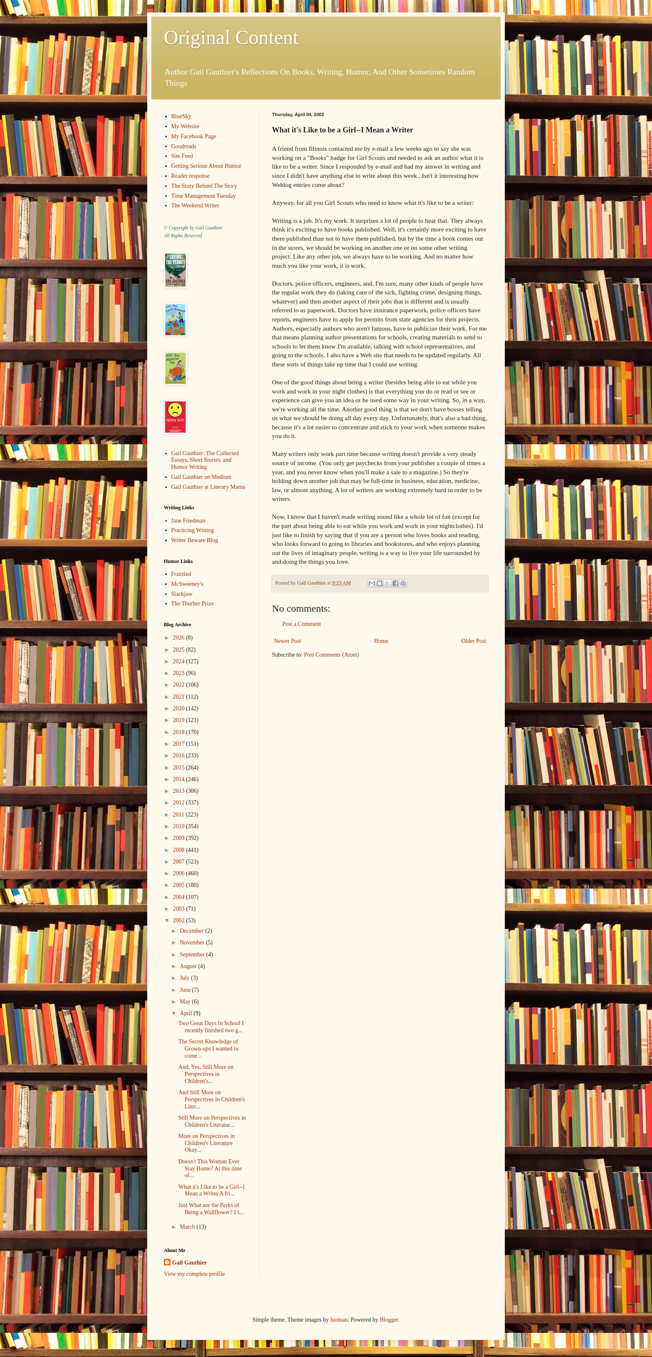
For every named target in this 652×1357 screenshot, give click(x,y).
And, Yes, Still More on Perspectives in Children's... (206, 1074)
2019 (179, 720)
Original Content (231, 37)
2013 (179, 791)
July (185, 978)
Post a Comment (301, 624)
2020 (179, 708)
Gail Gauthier (189, 1263)
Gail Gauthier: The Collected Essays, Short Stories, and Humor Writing (205, 460)
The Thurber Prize (192, 603)
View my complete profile (194, 1274)
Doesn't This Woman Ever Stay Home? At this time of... (210, 1168)
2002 (179, 920)
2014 (179, 779)
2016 (179, 755)
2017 (179, 744)
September (193, 954)
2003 (179, 909)
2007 (179, 862)
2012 (179, 802)
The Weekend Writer (195, 205)
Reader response (190, 176)
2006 (179, 873)
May (186, 1001)
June (186, 990)
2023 (179, 673)
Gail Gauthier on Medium (201, 477)
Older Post (474, 641)
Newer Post (287, 641)
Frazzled (181, 574)
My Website (185, 126)
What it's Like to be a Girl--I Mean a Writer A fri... (211, 1190)
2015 (179, 767)
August (189, 966)
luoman (339, 1320)
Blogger (389, 1320)
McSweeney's (187, 584)
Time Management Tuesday (203, 196)
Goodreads (184, 146)
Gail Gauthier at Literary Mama (208, 487)
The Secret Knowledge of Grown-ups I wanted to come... (208, 1048)
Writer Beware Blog (194, 540)
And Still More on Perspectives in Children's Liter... (211, 1099)
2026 (179, 638)
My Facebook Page (193, 136)
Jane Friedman (188, 521)
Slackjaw (182, 594)
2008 (179, 850)
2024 (179, 661)
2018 (179, 732)
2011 (179, 815)
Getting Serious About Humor (206, 166)
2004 (179, 897)
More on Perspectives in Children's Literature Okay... (206, 1143)
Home (381, 641)
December (192, 931)
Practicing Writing (192, 530)
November (193, 942)
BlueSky (181, 116)
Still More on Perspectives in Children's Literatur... (212, 1121)
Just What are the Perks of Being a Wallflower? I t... (210, 1208)
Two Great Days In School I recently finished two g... (211, 1026)
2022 (179, 685)
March (188, 1227)
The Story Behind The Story (204, 186)
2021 (179, 697)
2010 (179, 826)
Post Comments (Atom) (331, 655)
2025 (179, 650)
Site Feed (182, 156)
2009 (179, 838)
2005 (179, 885)
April (186, 1013)
